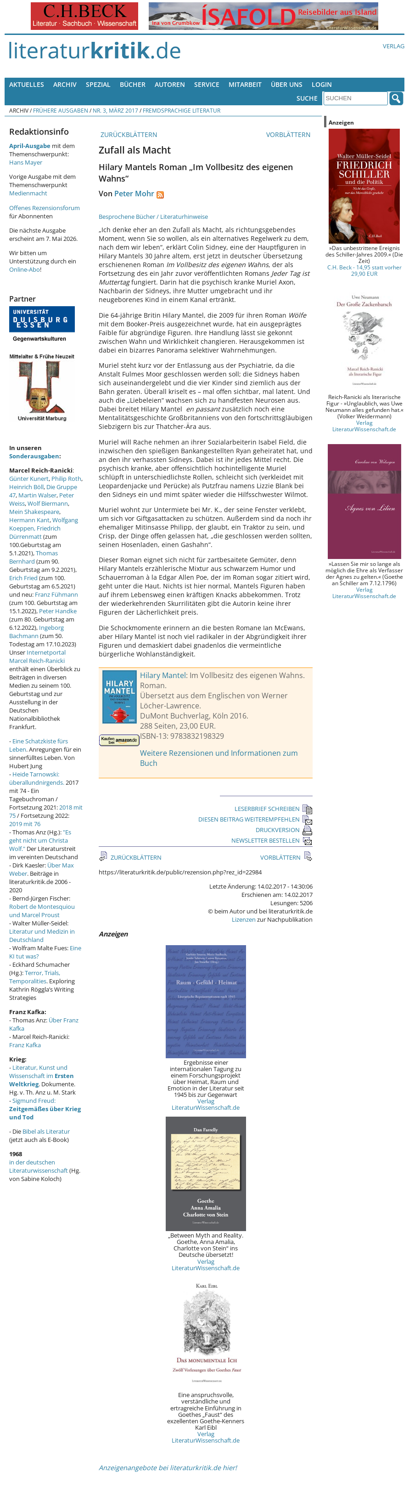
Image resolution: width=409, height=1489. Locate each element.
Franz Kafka (25, 1045)
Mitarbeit (245, 84)
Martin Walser (37, 495)
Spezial (98, 84)
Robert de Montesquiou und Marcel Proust (42, 910)
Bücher (133, 84)
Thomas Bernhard (33, 557)
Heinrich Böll (26, 487)
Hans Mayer (25, 162)
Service (206, 84)
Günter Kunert (29, 478)
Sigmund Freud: (45, 1108)
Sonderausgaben (34, 456)
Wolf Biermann (48, 503)
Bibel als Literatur (46, 1131)
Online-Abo (24, 269)
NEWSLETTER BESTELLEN (272, 840)
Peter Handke (58, 611)
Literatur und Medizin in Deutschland (42, 935)
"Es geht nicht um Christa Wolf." (40, 840)
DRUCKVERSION (284, 830)
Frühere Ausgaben (60, 110)
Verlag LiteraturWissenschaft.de (206, 1104)
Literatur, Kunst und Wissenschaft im (41, 1075)
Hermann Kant (29, 520)
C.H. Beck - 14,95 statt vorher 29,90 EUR (364, 270)
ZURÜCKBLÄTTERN (128, 134)
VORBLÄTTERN (289, 134)
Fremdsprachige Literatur (181, 110)
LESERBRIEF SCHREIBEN (274, 808)
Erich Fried (23, 578)
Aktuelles (26, 84)
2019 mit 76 (24, 824)
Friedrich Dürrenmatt (35, 532)
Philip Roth (66, 478)
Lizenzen (244, 919)
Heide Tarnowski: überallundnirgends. (36, 778)
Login (322, 84)
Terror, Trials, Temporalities (34, 977)
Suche (307, 98)
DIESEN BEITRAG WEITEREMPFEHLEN (255, 819)
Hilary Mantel (163, 675)
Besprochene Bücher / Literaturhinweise (153, 216)
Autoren (170, 84)
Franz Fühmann (56, 594)
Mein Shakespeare (34, 512)
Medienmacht (28, 193)
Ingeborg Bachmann (36, 631)
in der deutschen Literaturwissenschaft (38, 1166)
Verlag (393, 46)
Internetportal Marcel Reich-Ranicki (37, 656)
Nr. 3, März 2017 (115, 110)
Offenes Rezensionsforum (44, 208)
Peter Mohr (134, 193)
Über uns (287, 84)
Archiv (65, 84)
